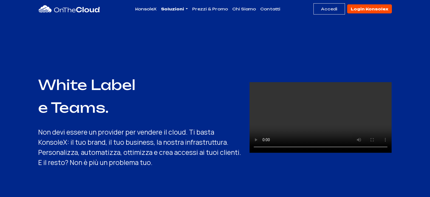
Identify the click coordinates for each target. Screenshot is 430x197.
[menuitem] (146, 9)
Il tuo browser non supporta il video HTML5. (320, 117)
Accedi (329, 9)
